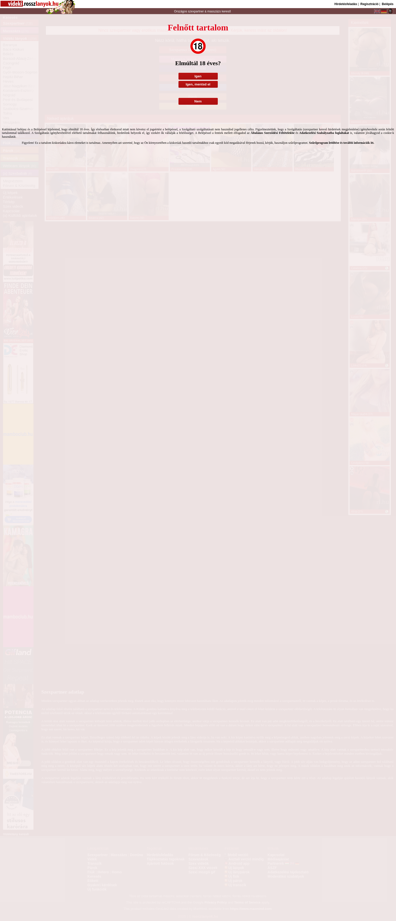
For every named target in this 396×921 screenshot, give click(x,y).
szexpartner (196, 11)
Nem (198, 101)
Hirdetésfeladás (345, 4)
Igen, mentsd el (198, 84)
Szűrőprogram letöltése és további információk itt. (341, 143)
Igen (197, 76)
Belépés (387, 4)
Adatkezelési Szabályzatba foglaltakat (324, 133)
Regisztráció (369, 4)
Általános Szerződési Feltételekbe (273, 133)
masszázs (214, 11)
